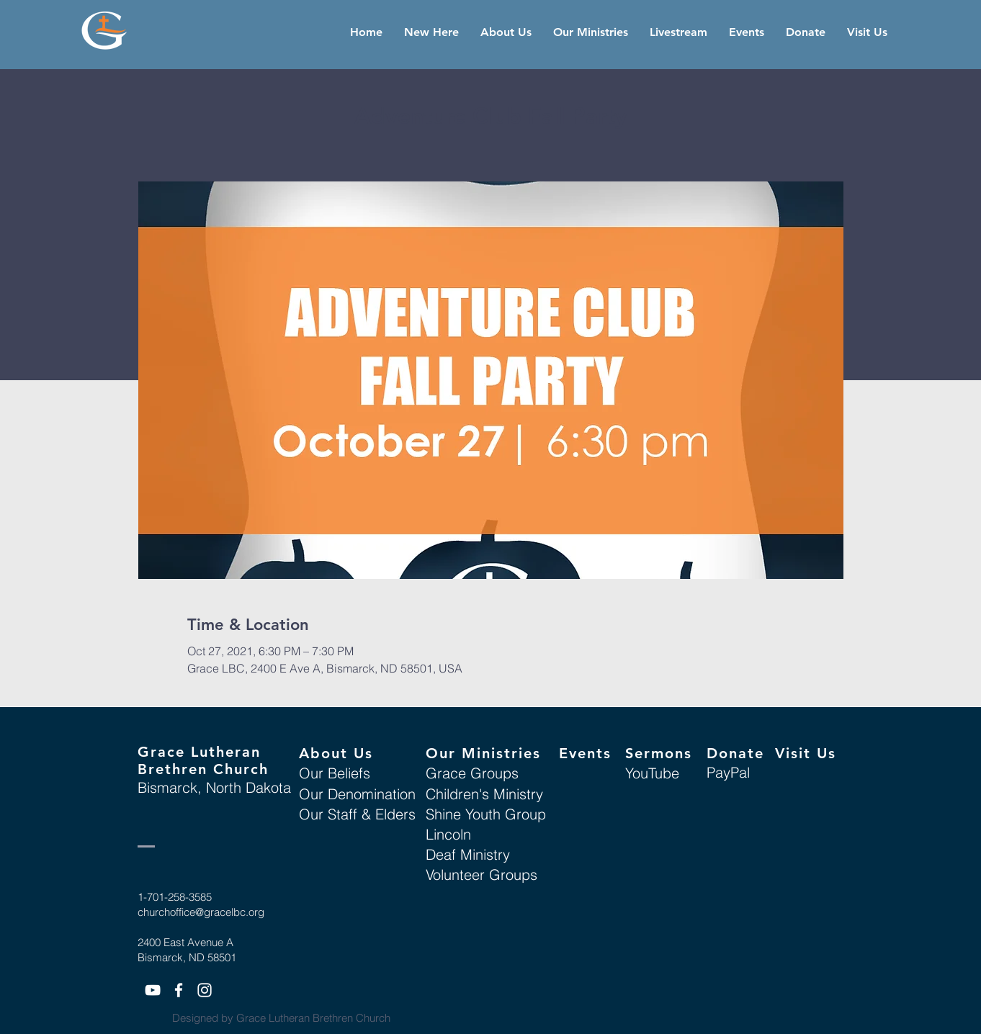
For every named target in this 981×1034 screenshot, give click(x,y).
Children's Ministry (484, 794)
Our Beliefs (334, 773)
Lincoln (448, 834)
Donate (735, 753)
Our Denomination (357, 794)
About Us (336, 753)
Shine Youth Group (486, 814)
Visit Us (805, 753)
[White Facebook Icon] (178, 990)
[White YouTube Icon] (152, 990)
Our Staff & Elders (357, 814)
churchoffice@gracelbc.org (201, 912)
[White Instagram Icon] (204, 990)
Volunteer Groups (481, 875)
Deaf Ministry (468, 854)
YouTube (652, 773)
